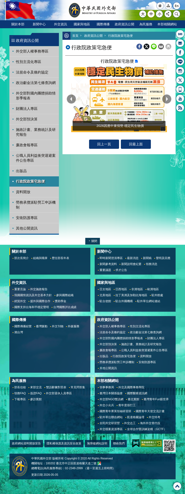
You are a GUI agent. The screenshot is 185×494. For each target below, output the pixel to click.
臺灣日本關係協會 (111, 393)
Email (161, 46)
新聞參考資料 (108, 264)
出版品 (21, 171)
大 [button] (143, 14)
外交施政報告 (39, 289)
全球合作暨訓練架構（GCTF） (147, 429)
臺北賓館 (133, 399)
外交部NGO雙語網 (111, 399)
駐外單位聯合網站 (111, 417)
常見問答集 (78, 387)
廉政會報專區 (27, 145)
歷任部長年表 (60, 258)
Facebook (139, 46)
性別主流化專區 (28, 62)
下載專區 (20, 399)
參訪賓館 (36, 399)
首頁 (75, 35)
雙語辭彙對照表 (56, 387)
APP (180, 89)
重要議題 (105, 270)
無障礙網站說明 (97, 443)
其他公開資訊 (27, 228)
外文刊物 (57, 326)
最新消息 (133, 258)
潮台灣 (18, 332)
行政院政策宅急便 (30, 181)
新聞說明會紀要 (131, 264)
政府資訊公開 (124, 24)
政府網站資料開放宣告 (26, 443)
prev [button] (71, 99)
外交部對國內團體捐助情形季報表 (36, 95)
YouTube (180, 98)
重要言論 (20, 289)
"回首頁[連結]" (160, 5)
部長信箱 (180, 43)
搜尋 (176, 14)
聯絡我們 (119, 443)
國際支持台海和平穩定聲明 (31, 307)
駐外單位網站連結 (148, 301)
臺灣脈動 (42, 326)
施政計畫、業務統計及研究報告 (36, 132)
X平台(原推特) (180, 80)
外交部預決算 (27, 119)
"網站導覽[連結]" (168, 5)
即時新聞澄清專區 (111, 258)
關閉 (94, 241)
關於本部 (17, 24)
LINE (180, 62)
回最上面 (136, 144)
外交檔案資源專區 (111, 429)
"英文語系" (176, 5)
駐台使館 (105, 301)
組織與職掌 (40, 258)
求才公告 (121, 270)
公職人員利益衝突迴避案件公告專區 (36, 158)
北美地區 (105, 295)
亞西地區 (121, 289)
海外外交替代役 (150, 423)
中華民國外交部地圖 (99, 463)
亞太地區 (105, 289)
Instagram (180, 71)
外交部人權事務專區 (32, 51)
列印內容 (168, 46)
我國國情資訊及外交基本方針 (33, 295)
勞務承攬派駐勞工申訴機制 (36, 204)
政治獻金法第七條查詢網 (36, 83)
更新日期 (37, 474)
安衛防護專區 (27, 218)
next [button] (167, 99)
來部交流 (36, 387)
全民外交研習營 (110, 423)
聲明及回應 (163, 258)
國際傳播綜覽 (23, 326)
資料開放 (23, 192)
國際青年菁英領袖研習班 (115, 411)
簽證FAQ (36, 393)
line (154, 46)
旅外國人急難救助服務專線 (180, 34)
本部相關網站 (167, 24)
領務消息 (151, 264)
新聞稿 (147, 258)
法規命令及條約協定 (32, 72)
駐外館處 (157, 295)
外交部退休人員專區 (59, 393)
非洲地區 (137, 289)
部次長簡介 (21, 258)
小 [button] (159, 14)
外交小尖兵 (107, 405)
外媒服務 (73, 326)
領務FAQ (20, 393)
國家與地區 (82, 24)
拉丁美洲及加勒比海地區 (131, 295)
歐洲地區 (153, 289)
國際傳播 (103, 24)
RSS (180, 108)
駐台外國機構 (124, 301)
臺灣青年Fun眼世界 (156, 399)
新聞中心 (39, 24)
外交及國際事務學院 (131, 387)
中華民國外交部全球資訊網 (92, 10)
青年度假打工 (127, 405)
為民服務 (145, 24)
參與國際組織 (65, 295)
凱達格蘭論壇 (135, 417)
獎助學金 (60, 301)
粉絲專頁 (180, 52)
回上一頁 (104, 144)
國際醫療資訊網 (137, 393)
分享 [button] (168, 14)
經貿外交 (20, 301)
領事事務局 (107, 387)
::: (11, 37)
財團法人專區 (27, 109)
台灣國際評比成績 (64, 307)
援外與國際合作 (40, 301)
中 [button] (151, 14)
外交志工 (130, 423)
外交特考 (154, 417)
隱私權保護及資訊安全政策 (64, 443)
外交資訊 (60, 24)
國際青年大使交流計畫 (150, 411)
